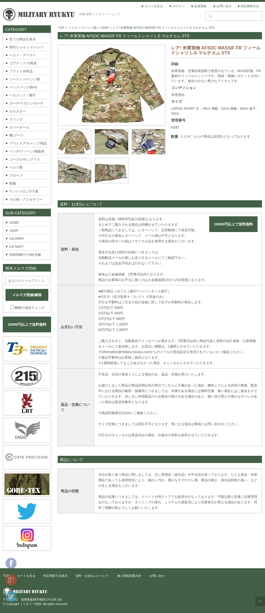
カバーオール (19, 127)
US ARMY (16, 239)
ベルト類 (16, 167)
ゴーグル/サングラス (24, 159)
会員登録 (200, 6)
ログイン (179, 6)
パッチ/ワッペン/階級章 (26, 151)
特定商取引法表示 (55, 575)
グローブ (16, 175)
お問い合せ (224, 6)
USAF (13, 231)
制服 (12, 183)
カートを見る (154, 6)
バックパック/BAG (23, 87)
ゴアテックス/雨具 (23, 63)
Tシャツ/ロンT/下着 (23, 191)
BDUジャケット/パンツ (26, 47)
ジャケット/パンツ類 (24, 79)
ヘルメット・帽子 (22, 95)
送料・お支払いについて (92, 575)
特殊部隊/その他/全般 (25, 255)
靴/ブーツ (16, 135)
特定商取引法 (250, 6)
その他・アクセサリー (26, 199)
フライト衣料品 (21, 71)
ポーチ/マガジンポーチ (26, 103)
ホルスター (17, 111)
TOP (61, 27)
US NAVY (16, 247)
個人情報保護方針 (129, 575)
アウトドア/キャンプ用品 (28, 143)
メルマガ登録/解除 (27, 295)
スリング (16, 119)
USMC (14, 223)
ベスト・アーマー (22, 55)
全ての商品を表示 (22, 39)
